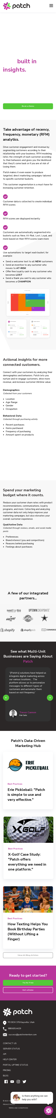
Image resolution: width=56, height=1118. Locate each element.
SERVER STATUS (11, 1048)
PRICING (7, 1070)
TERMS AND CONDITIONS (15, 1108)
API (4, 1054)
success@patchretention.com (23, 1034)
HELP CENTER (10, 1059)
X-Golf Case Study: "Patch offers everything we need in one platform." (27, 862)
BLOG (5, 1075)
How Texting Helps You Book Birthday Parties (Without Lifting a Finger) (28, 931)
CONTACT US (10, 1043)
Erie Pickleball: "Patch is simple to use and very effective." (26, 794)
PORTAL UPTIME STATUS (15, 1065)
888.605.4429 (14, 1028)
